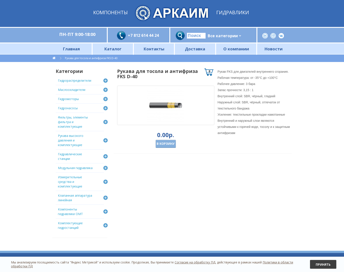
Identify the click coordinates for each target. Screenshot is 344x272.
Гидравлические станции (70, 156)
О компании (236, 48)
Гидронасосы (68, 108)
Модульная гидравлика (75, 168)
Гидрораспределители (74, 80)
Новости (273, 48)
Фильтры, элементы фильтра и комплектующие (73, 122)
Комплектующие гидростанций (70, 225)
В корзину (165, 143)
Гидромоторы (68, 99)
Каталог (113, 48)
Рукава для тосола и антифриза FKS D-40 (91, 58)
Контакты (153, 48)
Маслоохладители (71, 90)
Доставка (195, 48)
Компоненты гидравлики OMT (70, 211)
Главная (71, 48)
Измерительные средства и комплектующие (70, 181)
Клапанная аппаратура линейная (75, 197)
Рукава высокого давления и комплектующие (70, 140)
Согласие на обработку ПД (195, 262)
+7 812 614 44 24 (143, 35)
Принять (323, 264)
